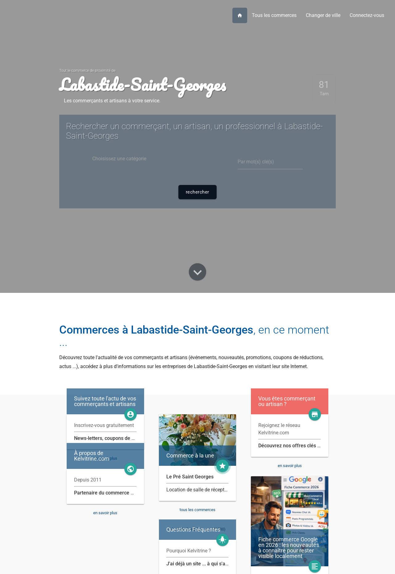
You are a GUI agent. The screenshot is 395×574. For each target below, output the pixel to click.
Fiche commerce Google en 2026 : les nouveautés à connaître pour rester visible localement (288, 548)
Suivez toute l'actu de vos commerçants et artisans (105, 401)
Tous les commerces (274, 15)
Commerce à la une (190, 455)
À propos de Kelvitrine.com (91, 455)
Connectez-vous (367, 15)
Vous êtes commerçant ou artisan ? (286, 401)
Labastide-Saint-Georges (142, 84)
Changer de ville (323, 15)
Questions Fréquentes (193, 529)
